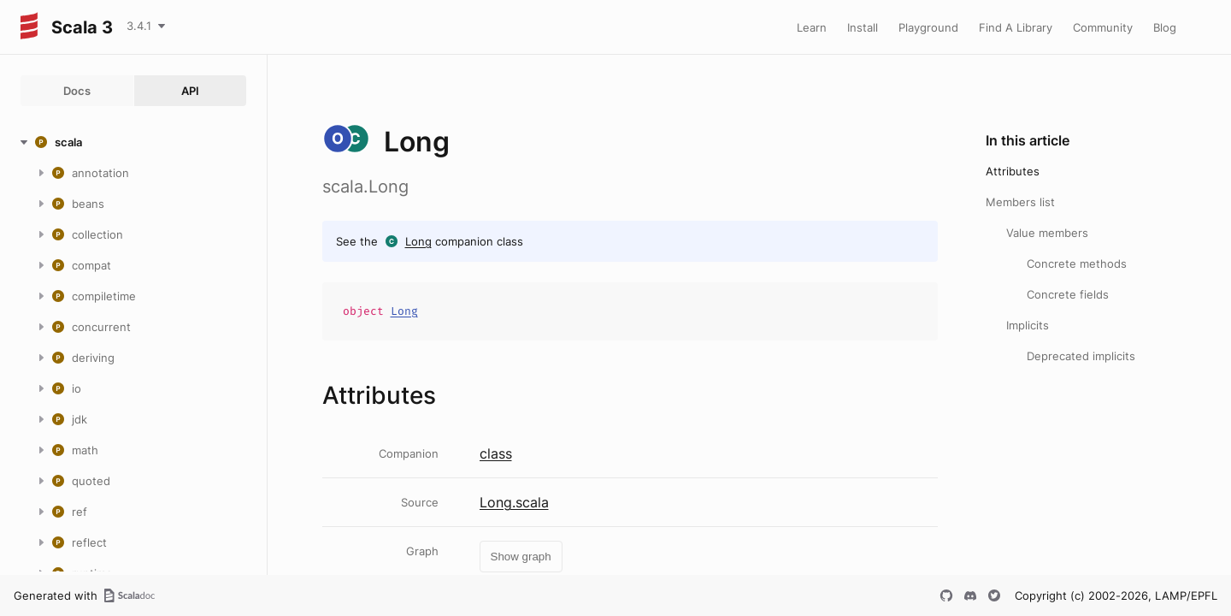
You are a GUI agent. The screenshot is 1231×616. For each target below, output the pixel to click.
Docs (77, 91)
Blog (1164, 27)
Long (418, 241)
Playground (928, 27)
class (496, 453)
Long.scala (514, 502)
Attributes (1013, 171)
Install (862, 27)
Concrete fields (1068, 294)
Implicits (1027, 325)
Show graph (521, 556)
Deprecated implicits (1081, 356)
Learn (812, 27)
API (190, 91)
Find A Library (1015, 27)
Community (1103, 27)
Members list (1020, 202)
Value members (1047, 233)
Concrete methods (1077, 263)
